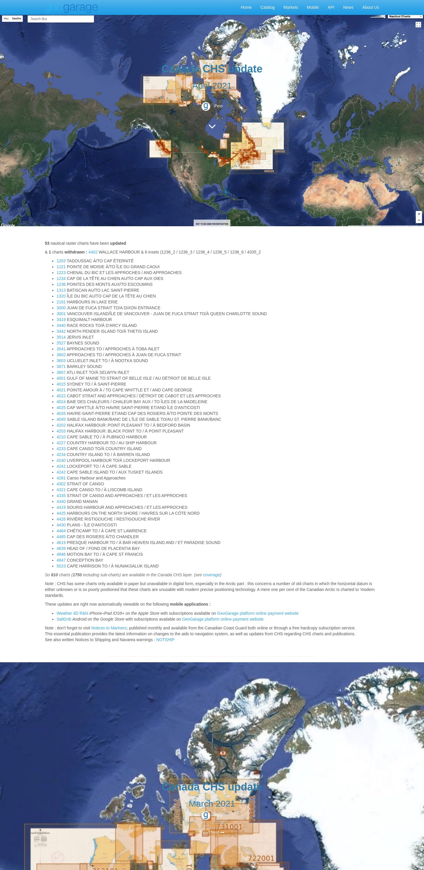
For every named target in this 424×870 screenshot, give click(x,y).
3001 (61, 313)
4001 (61, 378)
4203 (61, 431)
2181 (61, 302)
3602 (61, 354)
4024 (61, 401)
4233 (61, 448)
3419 (61, 319)
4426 (61, 519)
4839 (61, 548)
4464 (61, 530)
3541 (61, 349)
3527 (61, 343)
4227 (61, 442)
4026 (61, 413)
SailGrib (64, 619)
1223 (61, 272)
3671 (61, 366)
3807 (61, 372)
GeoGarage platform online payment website (258, 613)
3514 (61, 337)
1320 (61, 296)
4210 (61, 437)
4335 (61, 495)
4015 (61, 384)
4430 (61, 525)
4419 (61, 507)
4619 (61, 542)
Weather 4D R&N (72, 613)
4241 (61, 466)
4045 (61, 419)
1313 (61, 290)
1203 (61, 261)
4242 (61, 472)
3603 (61, 360)
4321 (61, 489)
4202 (61, 425)
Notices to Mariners (109, 628)
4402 (93, 252)
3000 (61, 307)
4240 (61, 460)
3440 (61, 325)
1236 (61, 284)
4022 (61, 395)
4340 (61, 501)
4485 (61, 536)
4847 (61, 560)
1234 (61, 278)
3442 (61, 331)
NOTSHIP (165, 639)
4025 (61, 407)
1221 (61, 266)
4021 (61, 390)
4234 (61, 454)
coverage (211, 574)
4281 (61, 478)
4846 (61, 554)
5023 (61, 566)
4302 (61, 484)
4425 (61, 513)
